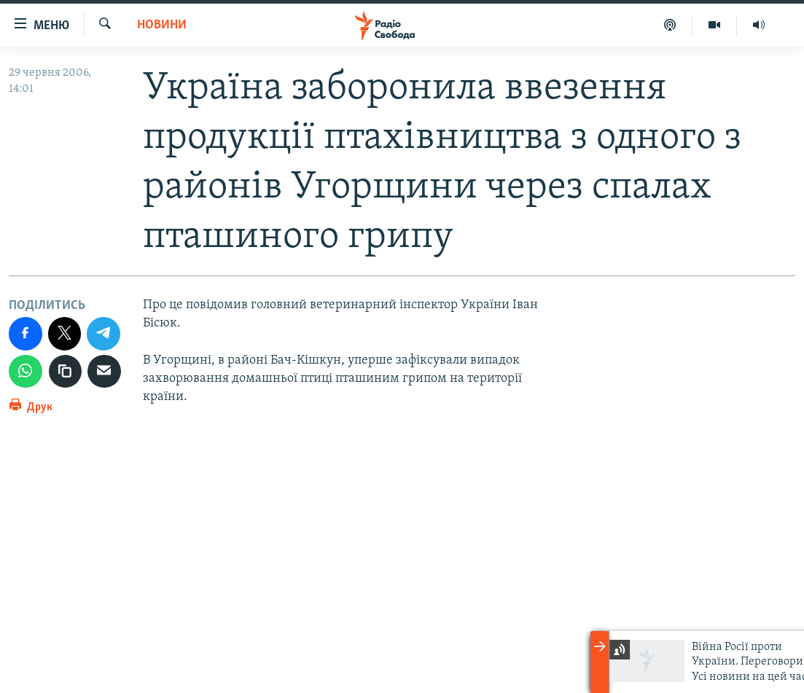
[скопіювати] (65, 371)
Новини (162, 25)
